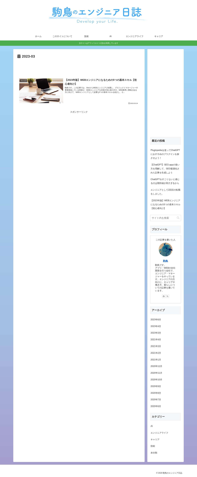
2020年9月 (156, 386)
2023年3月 (156, 333)
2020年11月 (156, 373)
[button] (178, 217)
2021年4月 (156, 339)
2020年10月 (156, 379)
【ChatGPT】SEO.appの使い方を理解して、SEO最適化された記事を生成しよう (165, 169)
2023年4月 (156, 326)
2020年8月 (156, 393)
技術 (153, 446)
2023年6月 (156, 319)
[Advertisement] (78, 67)
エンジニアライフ (159, 433)
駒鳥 (165, 261)
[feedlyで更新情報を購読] (163, 296)
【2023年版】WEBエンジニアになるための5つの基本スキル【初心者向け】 (165, 204)
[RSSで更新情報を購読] (167, 296)
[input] (165, 218)
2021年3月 (156, 346)
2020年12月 (156, 366)
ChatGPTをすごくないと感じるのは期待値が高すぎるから (165, 181)
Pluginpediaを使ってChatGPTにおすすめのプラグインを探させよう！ (165, 154)
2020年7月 (156, 399)
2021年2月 (156, 353)
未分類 (154, 453)
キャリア (155, 439)
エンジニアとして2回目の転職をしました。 (165, 192)
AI (152, 426)
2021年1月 (156, 359)
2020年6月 (156, 406)
